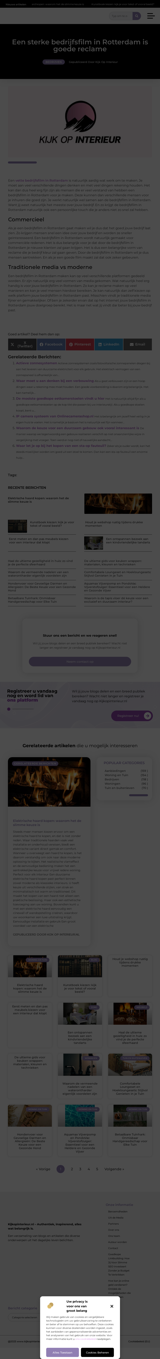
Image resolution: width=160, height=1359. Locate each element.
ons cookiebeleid (85, 1338)
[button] (112, 1306)
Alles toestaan (62, 1352)
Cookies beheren (97, 1352)
